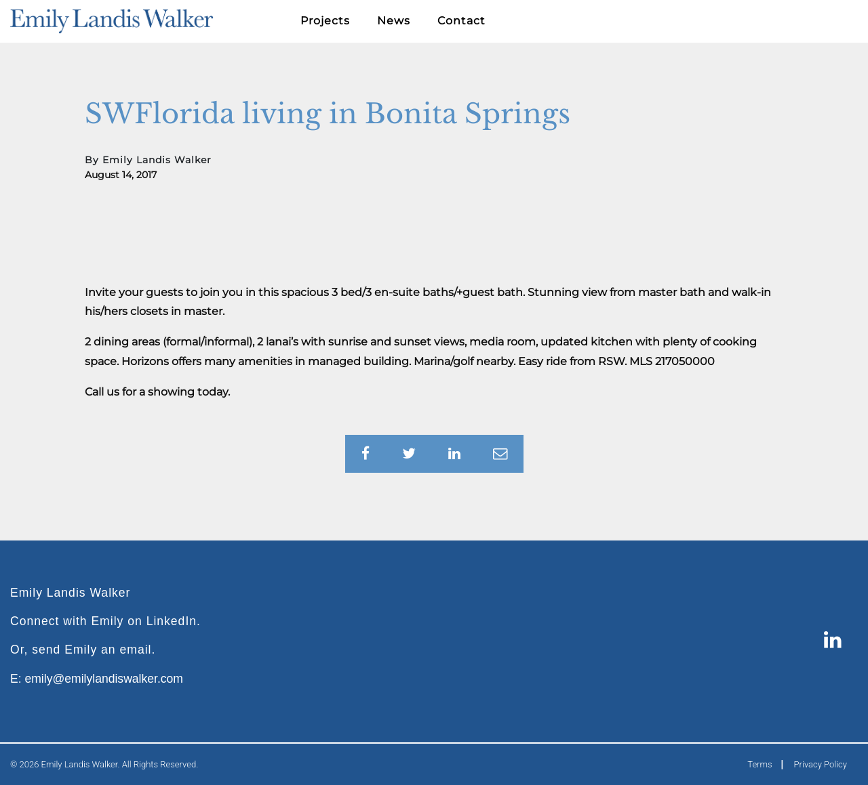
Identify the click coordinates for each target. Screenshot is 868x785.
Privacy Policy (820, 764)
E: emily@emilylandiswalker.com (96, 678)
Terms (759, 764)
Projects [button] (325, 20)
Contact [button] (461, 20)
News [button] (393, 20)
